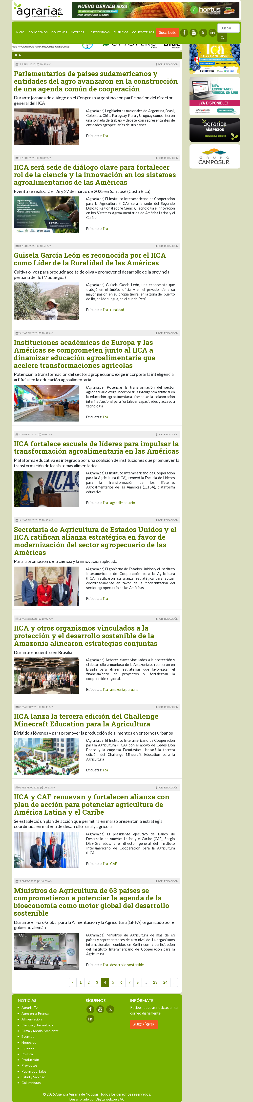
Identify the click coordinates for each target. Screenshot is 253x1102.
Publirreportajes (33, 1071)
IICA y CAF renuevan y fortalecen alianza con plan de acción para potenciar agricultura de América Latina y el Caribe (91, 804)
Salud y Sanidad (33, 1077)
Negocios (28, 1042)
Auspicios (120, 32)
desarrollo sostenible (127, 965)
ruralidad (117, 310)
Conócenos (37, 32)
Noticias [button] (77, 32)
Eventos (27, 1036)
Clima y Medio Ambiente (40, 1031)
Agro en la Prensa (35, 1013)
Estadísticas (100, 32)
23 (155, 982)
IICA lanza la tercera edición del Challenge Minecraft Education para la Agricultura (86, 720)
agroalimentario (122, 503)
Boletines (59, 32)
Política (27, 1054)
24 (165, 982)
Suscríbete (167, 32)
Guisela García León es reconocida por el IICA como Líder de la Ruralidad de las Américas (90, 259)
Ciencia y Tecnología (37, 1025)
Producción (30, 1060)
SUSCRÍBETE (143, 1024)
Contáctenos (143, 32)
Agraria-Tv (29, 1007)
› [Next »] (174, 982)
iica (105, 136)
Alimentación (31, 1019)
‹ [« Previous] (72, 982)
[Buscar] (228, 28)
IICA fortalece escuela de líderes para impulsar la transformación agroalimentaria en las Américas (96, 447)
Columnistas (31, 1083)
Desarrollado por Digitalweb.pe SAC (97, 1099)
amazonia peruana (124, 689)
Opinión (27, 1048)
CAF (113, 864)
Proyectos (29, 1065)
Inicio (21, 32)
